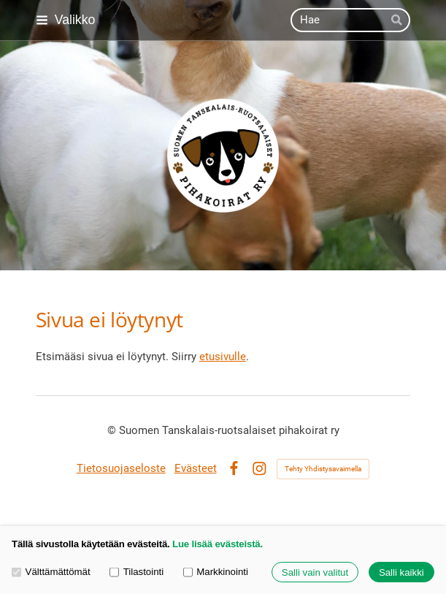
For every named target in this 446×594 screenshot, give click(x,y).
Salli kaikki (401, 572)
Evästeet (195, 468)
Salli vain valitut (315, 572)
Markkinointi (215, 571)
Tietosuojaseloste (121, 468)
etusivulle (222, 356)
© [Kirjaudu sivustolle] (113, 430)
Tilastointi (136, 571)
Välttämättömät (51, 571)
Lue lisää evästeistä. (217, 543)
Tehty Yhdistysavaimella (323, 469)
